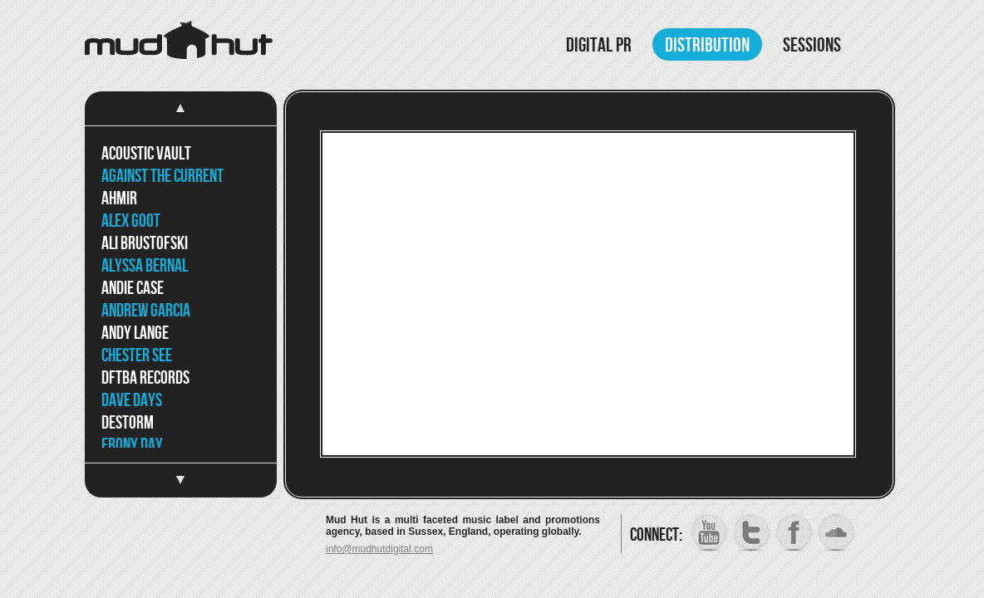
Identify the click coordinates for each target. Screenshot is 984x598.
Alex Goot (130, 221)
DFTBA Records (145, 378)
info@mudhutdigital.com (379, 549)
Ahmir (119, 199)
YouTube (709, 532)
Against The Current (162, 176)
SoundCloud (836, 532)
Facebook (794, 532)
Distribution (707, 45)
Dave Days (131, 401)
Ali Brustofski (144, 244)
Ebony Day (132, 445)
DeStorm (127, 423)
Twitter (751, 532)
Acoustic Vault (146, 154)
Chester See (136, 356)
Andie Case (132, 288)
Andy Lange (135, 333)
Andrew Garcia (145, 311)
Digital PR (599, 45)
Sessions (812, 45)
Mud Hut (179, 40)
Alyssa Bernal (144, 266)
